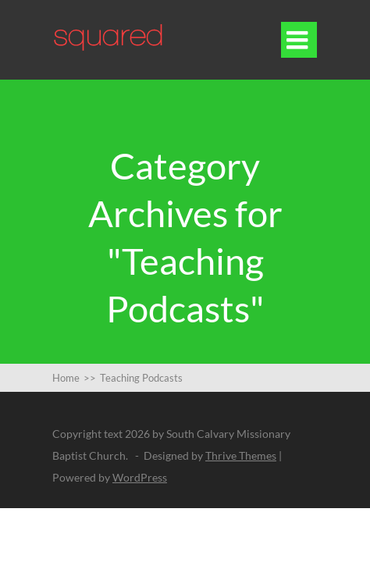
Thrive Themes (240, 455)
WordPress (139, 477)
